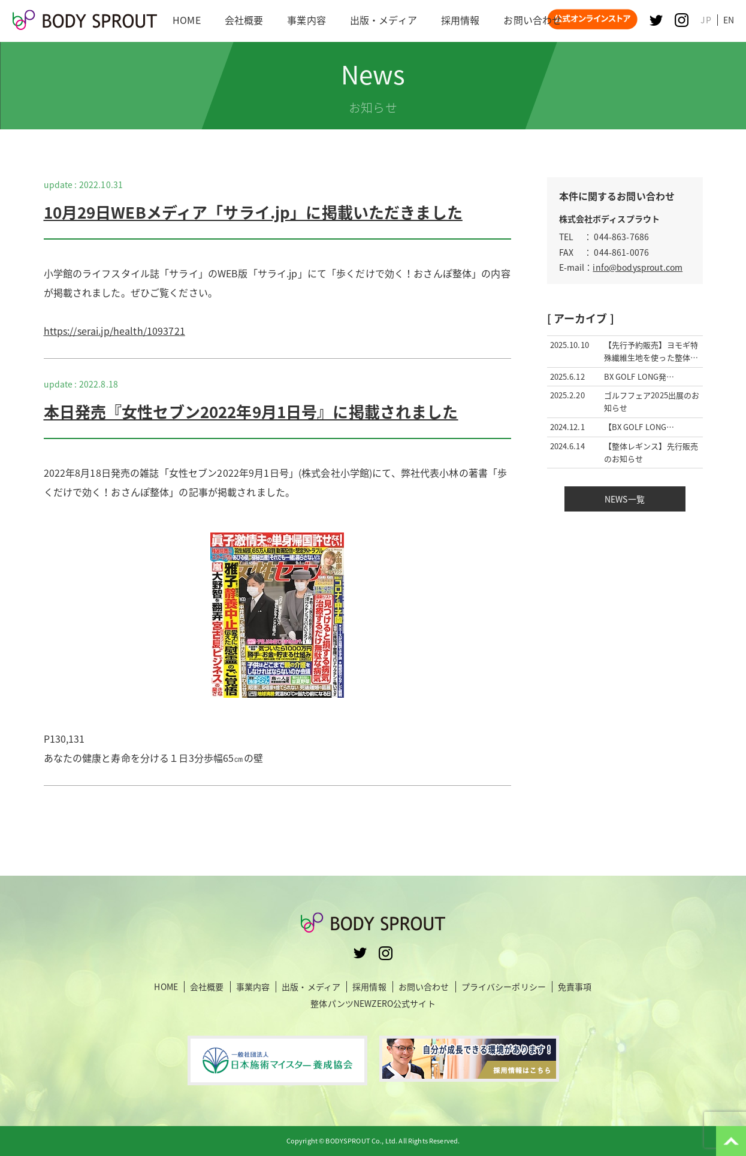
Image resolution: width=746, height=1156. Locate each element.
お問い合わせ (423, 986)
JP (705, 20)
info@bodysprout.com (637, 267)
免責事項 (575, 986)
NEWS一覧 (625, 499)
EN (728, 20)
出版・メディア (311, 986)
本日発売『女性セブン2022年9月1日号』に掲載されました (251, 411)
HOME (166, 986)
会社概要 (207, 986)
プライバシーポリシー (503, 986)
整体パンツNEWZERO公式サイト (372, 1003)
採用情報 (369, 986)
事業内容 (253, 986)
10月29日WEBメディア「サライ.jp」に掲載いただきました (253, 212)
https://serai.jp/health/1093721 (114, 330)
